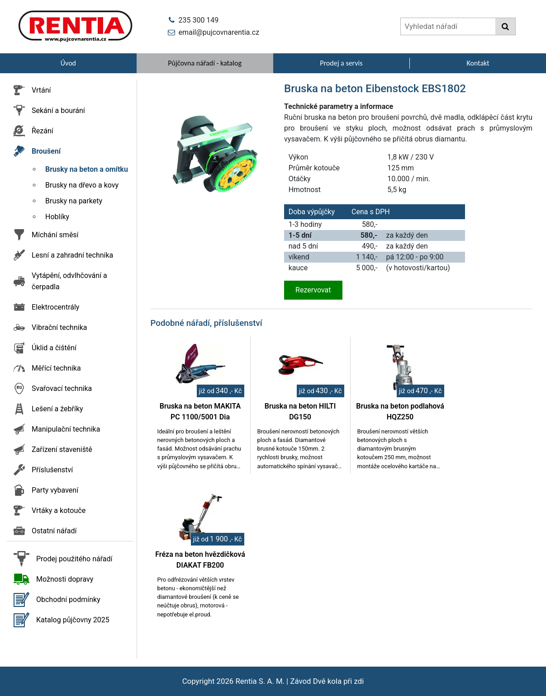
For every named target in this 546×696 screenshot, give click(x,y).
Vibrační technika (59, 327)
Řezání (42, 131)
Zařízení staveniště (62, 449)
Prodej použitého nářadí (74, 559)
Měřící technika (56, 368)
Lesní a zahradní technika (72, 255)
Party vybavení (55, 490)
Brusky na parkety (73, 201)
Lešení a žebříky (57, 408)
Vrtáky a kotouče (58, 510)
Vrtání (41, 90)
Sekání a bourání (58, 110)
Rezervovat (313, 290)
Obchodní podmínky (68, 599)
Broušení (46, 151)
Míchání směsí (55, 234)
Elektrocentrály (55, 307)
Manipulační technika (66, 429)
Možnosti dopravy (64, 579)
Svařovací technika (62, 388)
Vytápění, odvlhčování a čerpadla (69, 281)
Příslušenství (52, 470)
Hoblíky (57, 216)
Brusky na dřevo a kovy (82, 185)
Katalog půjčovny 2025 (72, 620)
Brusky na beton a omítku (86, 169)
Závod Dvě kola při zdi (327, 681)
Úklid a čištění (54, 347)
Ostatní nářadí (54, 531)
